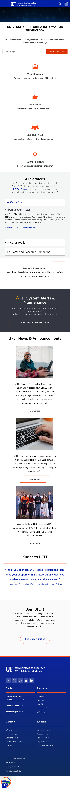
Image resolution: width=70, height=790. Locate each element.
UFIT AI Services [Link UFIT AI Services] (20, 189)
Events (9, 745)
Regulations (42, 741)
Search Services (57, 51)
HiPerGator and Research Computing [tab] (29, 252)
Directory (41, 711)
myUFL (40, 704)
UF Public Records (45, 745)
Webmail (41, 700)
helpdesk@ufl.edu (14, 711)
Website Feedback (14, 705)
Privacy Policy (43, 737)
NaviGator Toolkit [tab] (17, 242)
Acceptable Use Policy (14, 771)
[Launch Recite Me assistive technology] (4, 785)
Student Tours (12, 737)
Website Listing (44, 730)
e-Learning (42, 708)
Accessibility (42, 734)
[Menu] (66, 3)
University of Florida (19, 758)
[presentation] (37, 284)
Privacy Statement (12, 767)
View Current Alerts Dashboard (35, 322)
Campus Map (11, 734)
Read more (35, 543)
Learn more (35, 479)
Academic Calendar (14, 741)
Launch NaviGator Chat (25, 227)
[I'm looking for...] (24, 51)
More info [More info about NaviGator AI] (8, 227)
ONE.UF (40, 696)
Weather (9, 730)
